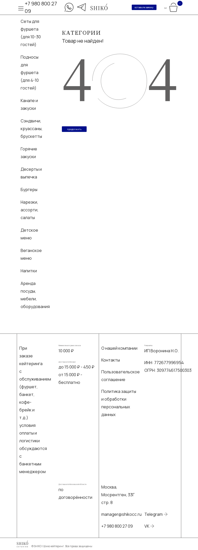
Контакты (110, 360)
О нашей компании (119, 348)
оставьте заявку (144, 7)
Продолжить (74, 129)
